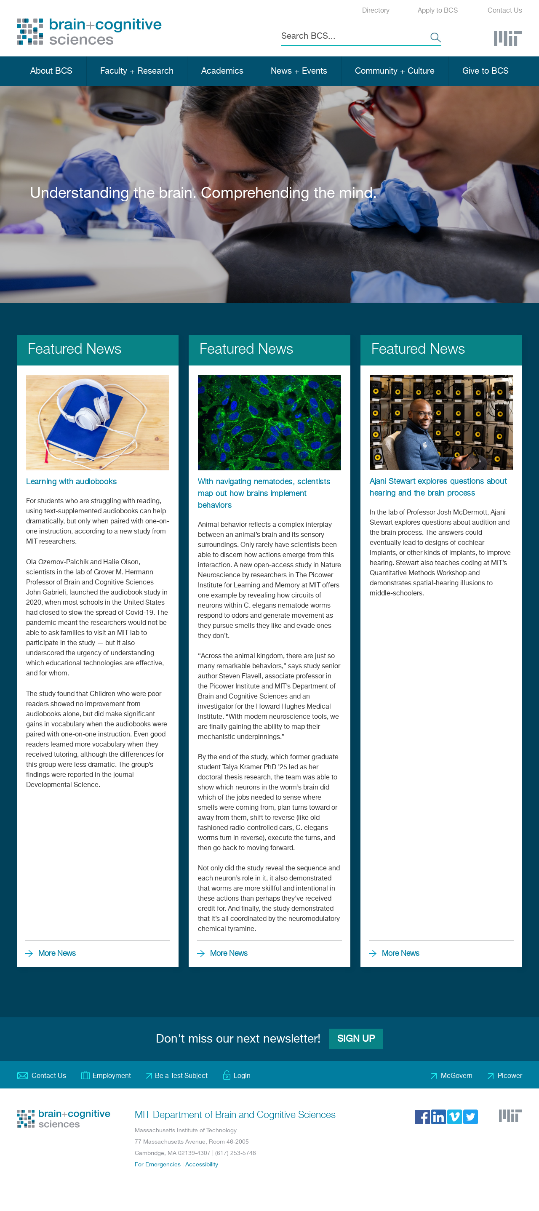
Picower (510, 1076)
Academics (222, 71)
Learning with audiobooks (71, 482)
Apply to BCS (438, 11)
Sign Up (356, 1039)
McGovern (456, 1076)
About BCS (51, 71)
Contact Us (505, 11)
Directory (376, 11)
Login (242, 1076)
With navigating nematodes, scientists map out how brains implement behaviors (264, 493)
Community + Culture (395, 71)
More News (57, 954)
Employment (112, 1076)
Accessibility (201, 1165)
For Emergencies (158, 1165)
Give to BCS (485, 71)
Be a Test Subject (181, 1076)
